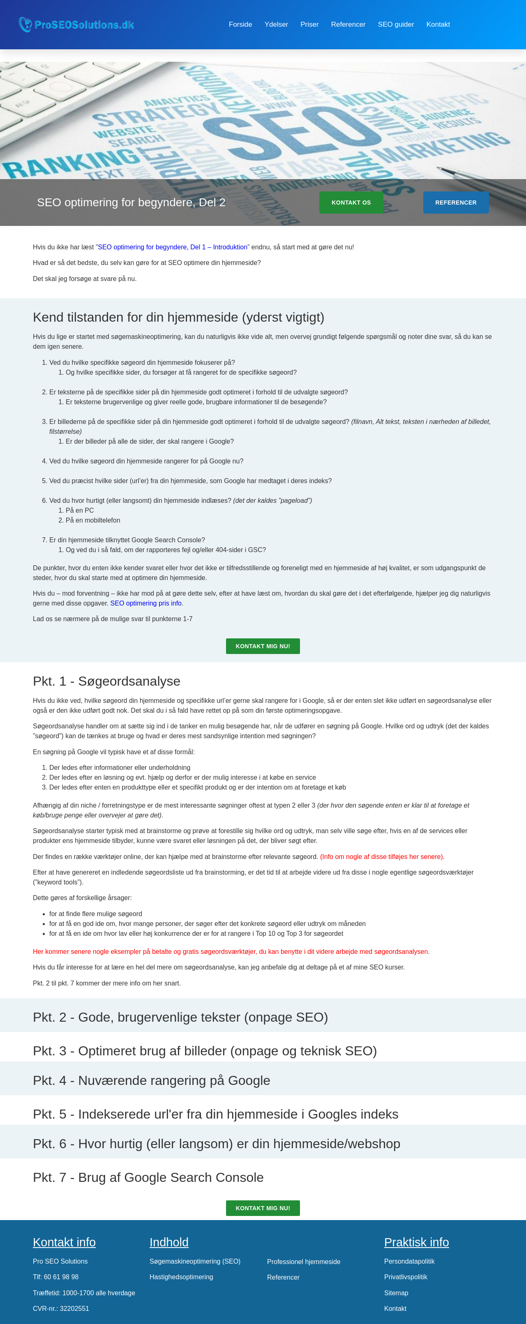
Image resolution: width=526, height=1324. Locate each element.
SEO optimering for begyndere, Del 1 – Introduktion (172, 247)
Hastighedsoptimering (181, 1276)
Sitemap (396, 1292)
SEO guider (396, 24)
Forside (240, 24)
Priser (309, 24)
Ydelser (276, 24)
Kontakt (438, 24)
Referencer (348, 24)
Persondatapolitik (409, 1261)
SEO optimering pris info (146, 603)
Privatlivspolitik (405, 1276)
